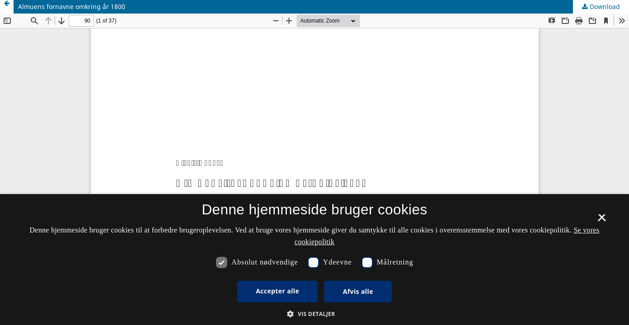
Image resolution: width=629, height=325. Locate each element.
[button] (314, 314)
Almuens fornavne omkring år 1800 (71, 6)
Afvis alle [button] (358, 291)
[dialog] (314, 259)
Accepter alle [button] (277, 291)
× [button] (601, 220)
